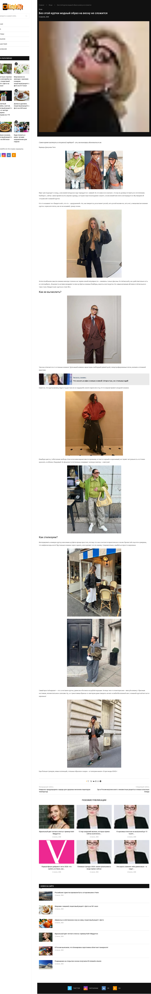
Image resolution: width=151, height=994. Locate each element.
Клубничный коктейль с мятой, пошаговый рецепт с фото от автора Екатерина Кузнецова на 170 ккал (10, 110)
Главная (5, 24)
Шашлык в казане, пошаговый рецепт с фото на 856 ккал (10, 137)
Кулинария (6, 39)
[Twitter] (4, 155)
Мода (4, 29)
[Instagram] (9, 155)
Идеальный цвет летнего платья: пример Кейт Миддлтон (76, 934)
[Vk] (14, 155)
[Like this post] (88, 781)
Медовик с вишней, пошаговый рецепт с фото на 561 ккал (76, 906)
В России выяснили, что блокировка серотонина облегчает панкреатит (81, 947)
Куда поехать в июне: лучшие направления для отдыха (26, 138)
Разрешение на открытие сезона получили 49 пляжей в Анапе (78, 961)
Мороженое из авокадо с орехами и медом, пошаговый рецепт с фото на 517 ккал (27, 81)
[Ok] (19, 155)
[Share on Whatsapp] (98, 781)
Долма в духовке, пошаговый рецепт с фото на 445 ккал (27, 106)
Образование (7, 49)
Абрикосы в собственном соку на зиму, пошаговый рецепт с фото (79, 920)
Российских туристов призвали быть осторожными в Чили (77, 893)
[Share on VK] (93, 781)
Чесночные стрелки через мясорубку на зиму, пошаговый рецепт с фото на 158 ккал (9, 81)
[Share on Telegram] (100, 781)
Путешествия (7, 44)
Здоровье (6, 34)
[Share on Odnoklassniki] (95, 781)
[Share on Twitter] (91, 781)
